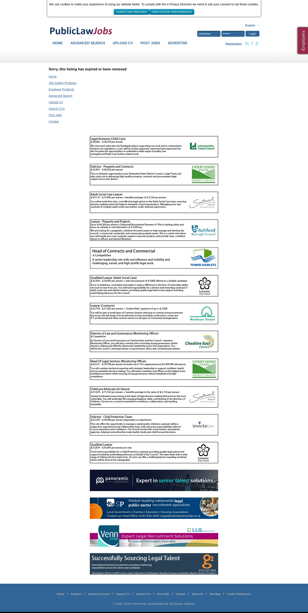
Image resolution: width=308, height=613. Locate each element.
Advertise (178, 43)
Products (76, 593)
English (250, 25)
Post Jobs (150, 43)
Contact (54, 121)
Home (58, 43)
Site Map (214, 593)
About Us (197, 593)
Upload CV (123, 43)
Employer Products (61, 89)
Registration (234, 43)
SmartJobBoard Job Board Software (171, 603)
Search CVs (57, 108)
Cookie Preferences (239, 593)
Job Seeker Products (63, 83)
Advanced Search (88, 43)
